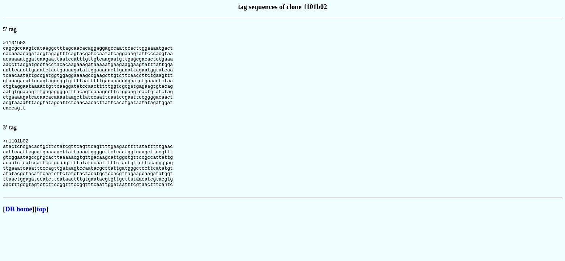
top (41, 235)
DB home (18, 235)
